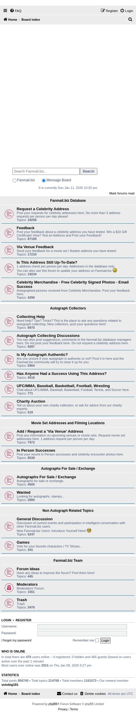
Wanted (23, 492)
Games (23, 542)
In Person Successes (36, 450)
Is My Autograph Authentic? (42, 354)
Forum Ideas (28, 569)
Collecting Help (31, 316)
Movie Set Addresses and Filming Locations (68, 423)
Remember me (86, 641)
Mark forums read (122, 193)
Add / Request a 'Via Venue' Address (50, 431)
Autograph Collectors (68, 308)
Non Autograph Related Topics (68, 511)
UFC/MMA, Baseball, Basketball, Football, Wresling (63, 386)
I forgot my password (16, 640)
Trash (22, 600)
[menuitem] (15, 10)
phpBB (53, 704)
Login (6, 620)
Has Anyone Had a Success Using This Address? (62, 373)
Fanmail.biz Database (68, 201)
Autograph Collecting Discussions (48, 335)
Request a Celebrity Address (43, 209)
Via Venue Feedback (35, 247)
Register (24, 620)
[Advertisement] (68, 93)
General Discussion (35, 519)
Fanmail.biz (26, 180)
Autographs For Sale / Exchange (68, 469)
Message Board (59, 180)
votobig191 (9, 684)
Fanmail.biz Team (68, 561)
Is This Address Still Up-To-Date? (47, 262)
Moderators (27, 584)
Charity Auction (31, 401)
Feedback (26, 228)
